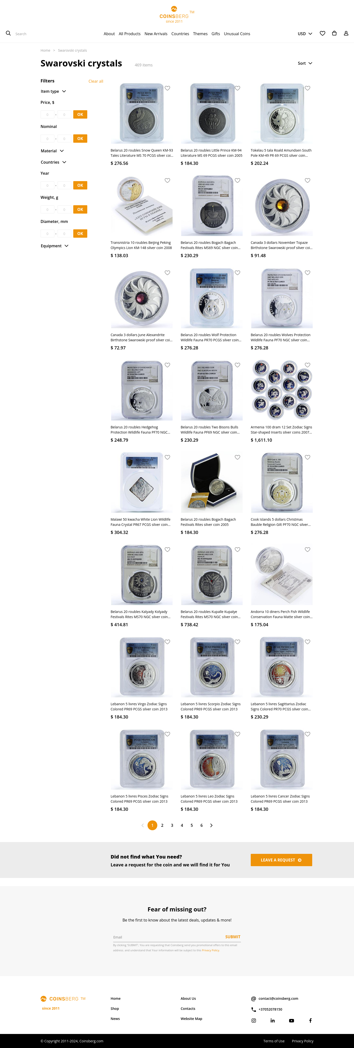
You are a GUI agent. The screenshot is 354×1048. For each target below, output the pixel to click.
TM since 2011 (177, 15)
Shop (115, 1008)
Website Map (191, 1018)
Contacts (188, 1008)
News (115, 1018)
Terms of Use (273, 1041)
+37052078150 (266, 1010)
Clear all (95, 81)
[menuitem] (109, 34)
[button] (305, 63)
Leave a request (281, 860)
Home (45, 50)
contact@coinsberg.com (274, 999)
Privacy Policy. (211, 950)
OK (80, 114)
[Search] (8, 34)
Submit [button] (232, 936)
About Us (188, 998)
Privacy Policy (302, 1041)
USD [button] (302, 33)
